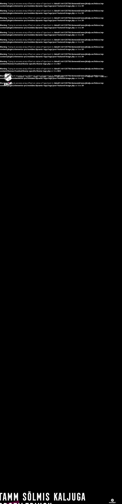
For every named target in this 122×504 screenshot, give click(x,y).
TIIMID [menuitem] (35, 77)
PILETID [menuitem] (90, 77)
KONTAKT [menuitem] (104, 77)
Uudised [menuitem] (21, 77)
